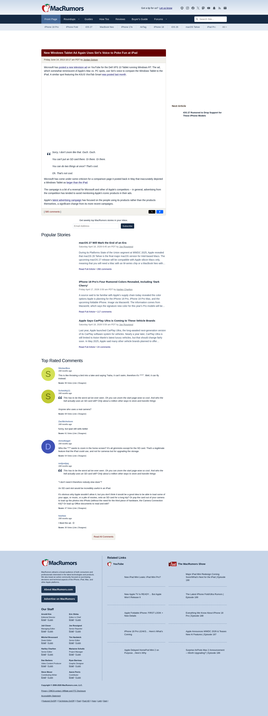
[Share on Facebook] (159, 211)
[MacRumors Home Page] (62, 8)
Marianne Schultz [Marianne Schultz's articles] (76, 648)
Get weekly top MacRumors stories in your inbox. (103, 220)
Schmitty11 (64, 390)
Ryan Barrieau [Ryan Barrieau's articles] (75, 659)
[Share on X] (152, 211)
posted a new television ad (73, 67)
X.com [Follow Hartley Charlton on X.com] (50, 653)
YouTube (118, 563)
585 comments (52, 211)
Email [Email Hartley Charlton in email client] (43, 653)
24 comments (103, 347)
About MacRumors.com (58, 588)
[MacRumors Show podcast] (182, 8)
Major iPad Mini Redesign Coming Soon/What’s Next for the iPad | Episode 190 (205, 576)
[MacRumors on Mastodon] (203, 8)
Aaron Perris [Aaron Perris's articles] (74, 671)
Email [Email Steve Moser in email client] (43, 677)
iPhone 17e (127, 27)
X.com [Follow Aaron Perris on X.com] (78, 677)
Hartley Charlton (125, 289)
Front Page (51, 19)
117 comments (104, 311)
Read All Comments (103, 536)
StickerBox (64, 368)
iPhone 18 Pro (52, 27)
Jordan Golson (90, 59)
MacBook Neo (107, 27)
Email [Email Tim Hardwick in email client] (71, 642)
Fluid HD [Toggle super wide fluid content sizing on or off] (86, 701)
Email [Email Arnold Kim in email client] (43, 619)
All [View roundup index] (224, 27)
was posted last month (114, 74)
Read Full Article (87, 269)
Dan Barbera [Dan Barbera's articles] (46, 659)
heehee (62, 515)
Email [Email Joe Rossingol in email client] (71, 630)
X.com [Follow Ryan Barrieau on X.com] (78, 665)
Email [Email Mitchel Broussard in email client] (43, 642)
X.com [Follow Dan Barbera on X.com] (50, 665)
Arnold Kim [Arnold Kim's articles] (46, 613)
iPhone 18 (159, 27)
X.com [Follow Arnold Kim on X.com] (50, 619)
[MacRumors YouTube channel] (208, 8)
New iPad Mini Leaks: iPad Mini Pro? (142, 576)
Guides (89, 19)
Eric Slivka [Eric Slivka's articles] (74, 613)
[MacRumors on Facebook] (193, 8)
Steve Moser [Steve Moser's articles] (46, 671)
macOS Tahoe (193, 27)
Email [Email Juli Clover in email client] (43, 630)
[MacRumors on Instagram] (187, 8)
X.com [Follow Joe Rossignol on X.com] (78, 630)
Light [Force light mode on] (100, 701)
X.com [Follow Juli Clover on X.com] (50, 630)
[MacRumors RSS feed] (219, 8)
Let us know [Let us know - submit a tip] (165, 8)
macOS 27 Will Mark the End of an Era (105, 242)
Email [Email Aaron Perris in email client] (71, 677)
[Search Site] (210, 19)
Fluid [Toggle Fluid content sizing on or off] (79, 701)
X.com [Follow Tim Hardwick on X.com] (78, 642)
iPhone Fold (72, 27)
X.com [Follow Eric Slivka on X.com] (78, 619)
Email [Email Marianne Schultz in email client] (71, 653)
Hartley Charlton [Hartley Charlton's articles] (48, 648)
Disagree (82, 383)
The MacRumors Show (191, 563)
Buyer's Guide (140, 19)
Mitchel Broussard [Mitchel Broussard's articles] (49, 636)
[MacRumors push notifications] (214, 8)
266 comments (104, 269)
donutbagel (64, 440)
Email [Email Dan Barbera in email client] (43, 665)
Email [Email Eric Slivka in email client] (71, 619)
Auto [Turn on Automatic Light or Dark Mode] (94, 701)
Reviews (120, 19)
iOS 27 (88, 27)
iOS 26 (174, 27)
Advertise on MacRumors (59, 597)
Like (75, 383)
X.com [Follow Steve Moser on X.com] (50, 677)
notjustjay (63, 463)
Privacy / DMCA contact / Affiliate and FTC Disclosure (63, 691)
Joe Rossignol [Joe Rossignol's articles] (75, 625)
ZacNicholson (65, 421)
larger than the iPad (77, 182)
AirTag (143, 27)
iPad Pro (211, 27)
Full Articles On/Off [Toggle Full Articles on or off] (66, 701)
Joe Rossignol (126, 246)
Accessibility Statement (51, 696)
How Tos (104, 19)
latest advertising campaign (67, 200)
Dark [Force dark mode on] (105, 701)
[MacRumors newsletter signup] (225, 8)
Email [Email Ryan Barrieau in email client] (71, 665)
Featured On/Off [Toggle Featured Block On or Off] (49, 701)
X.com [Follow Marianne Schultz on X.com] (78, 653)
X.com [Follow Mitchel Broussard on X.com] (50, 642)
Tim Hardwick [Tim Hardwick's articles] (75, 636)
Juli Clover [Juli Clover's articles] (46, 625)
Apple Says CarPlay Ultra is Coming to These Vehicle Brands (121, 320)
